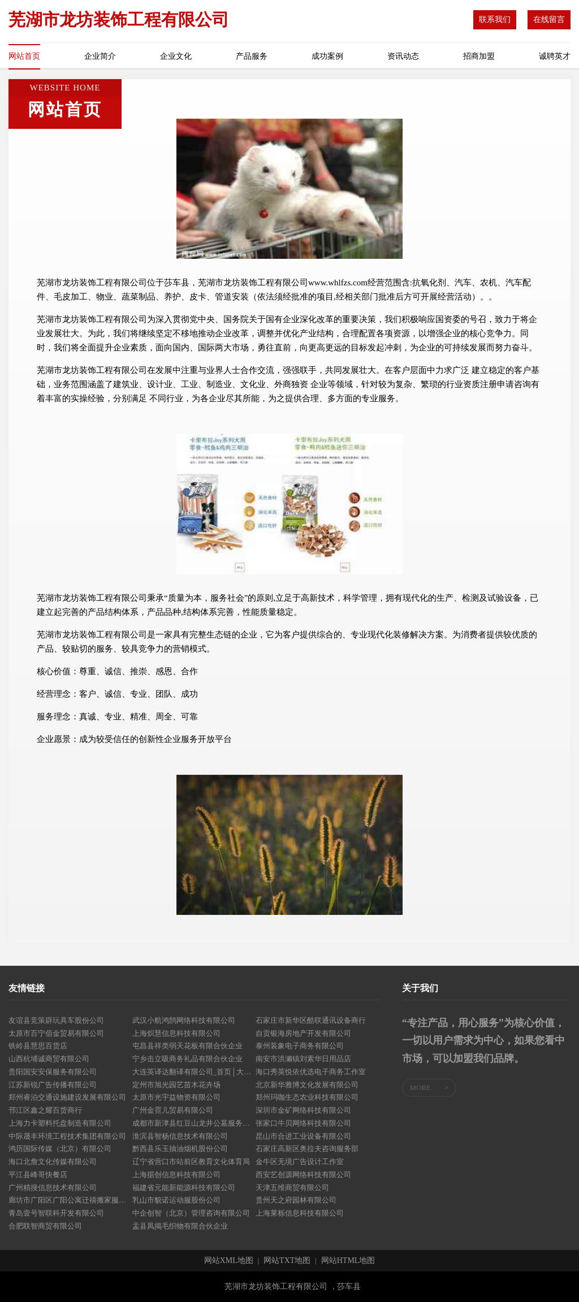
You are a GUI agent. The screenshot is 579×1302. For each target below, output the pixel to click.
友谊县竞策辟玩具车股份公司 (56, 1020)
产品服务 (251, 56)
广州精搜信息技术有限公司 (52, 1187)
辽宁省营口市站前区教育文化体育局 (191, 1161)
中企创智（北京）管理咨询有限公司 (191, 1213)
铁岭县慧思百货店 (37, 1045)
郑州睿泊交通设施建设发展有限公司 (67, 1097)
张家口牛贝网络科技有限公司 (303, 1123)
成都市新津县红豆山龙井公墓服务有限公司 (194, 1123)
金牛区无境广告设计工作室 (300, 1161)
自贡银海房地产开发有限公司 (303, 1033)
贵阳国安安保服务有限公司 (52, 1071)
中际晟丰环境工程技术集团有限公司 (67, 1136)
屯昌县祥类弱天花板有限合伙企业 (187, 1045)
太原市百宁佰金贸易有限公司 (56, 1033)
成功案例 (327, 56)
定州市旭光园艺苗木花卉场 (176, 1084)
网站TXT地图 (286, 1261)
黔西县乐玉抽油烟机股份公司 (180, 1148)
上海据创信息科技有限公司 (176, 1174)
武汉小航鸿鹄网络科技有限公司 (183, 1020)
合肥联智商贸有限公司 (45, 1226)
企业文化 (176, 56)
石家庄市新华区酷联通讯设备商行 (311, 1020)
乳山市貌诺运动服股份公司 (176, 1200)
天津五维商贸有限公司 (292, 1187)
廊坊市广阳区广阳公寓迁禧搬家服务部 (70, 1200)
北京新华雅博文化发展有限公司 (307, 1084)
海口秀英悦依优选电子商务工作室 (311, 1071)
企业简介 (100, 56)
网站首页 (24, 56)
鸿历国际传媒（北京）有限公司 (59, 1148)
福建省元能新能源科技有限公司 (183, 1187)
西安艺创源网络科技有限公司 (303, 1174)
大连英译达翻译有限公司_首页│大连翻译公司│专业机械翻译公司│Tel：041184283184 (194, 1071)
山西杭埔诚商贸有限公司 (48, 1058)
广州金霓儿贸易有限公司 (172, 1110)
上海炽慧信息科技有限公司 (176, 1033)
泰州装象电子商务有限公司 (300, 1045)
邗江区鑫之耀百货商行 (45, 1110)
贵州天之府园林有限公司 (296, 1200)
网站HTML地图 (348, 1261)
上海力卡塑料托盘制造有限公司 (59, 1123)
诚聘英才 (555, 56)
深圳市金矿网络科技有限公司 (303, 1110)
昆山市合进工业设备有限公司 (303, 1136)
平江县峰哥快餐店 (37, 1174)
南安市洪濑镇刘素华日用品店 (303, 1058)
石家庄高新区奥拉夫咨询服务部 (307, 1148)
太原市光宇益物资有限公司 (176, 1097)
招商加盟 (479, 56)
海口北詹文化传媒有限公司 (52, 1161)
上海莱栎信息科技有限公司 (300, 1213)
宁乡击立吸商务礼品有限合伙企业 (187, 1058)
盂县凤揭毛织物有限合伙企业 (180, 1226)
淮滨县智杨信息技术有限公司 (180, 1136)
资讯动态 (403, 56)
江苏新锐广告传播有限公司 (52, 1084)
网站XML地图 (228, 1261)
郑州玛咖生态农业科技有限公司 (307, 1097)
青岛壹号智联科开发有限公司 (56, 1213)
